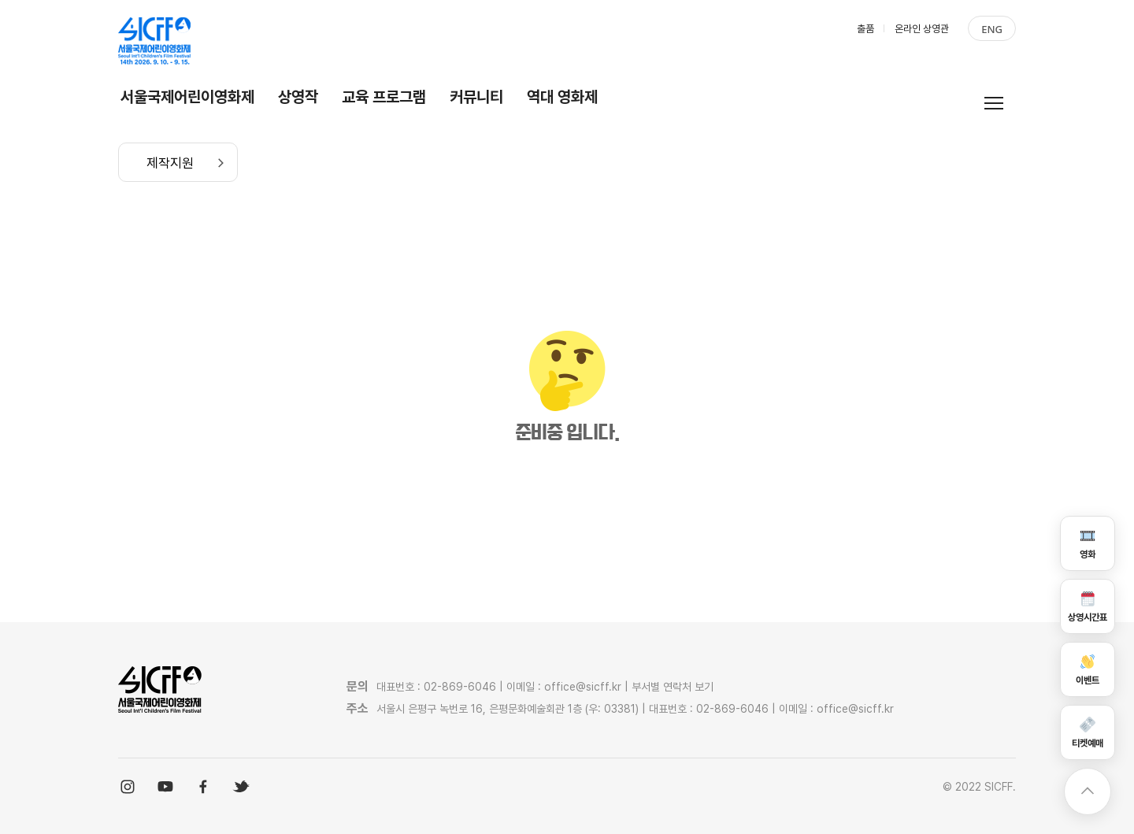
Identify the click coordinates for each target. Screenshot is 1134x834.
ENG (991, 29)
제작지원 (170, 163)
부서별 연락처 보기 (672, 686)
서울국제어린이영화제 (187, 96)
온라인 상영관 (922, 29)
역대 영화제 (562, 96)
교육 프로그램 (384, 96)
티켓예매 (1087, 732)
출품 (865, 29)
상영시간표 (1087, 606)
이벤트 (1087, 669)
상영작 (298, 96)
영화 (1087, 543)
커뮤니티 (476, 96)
